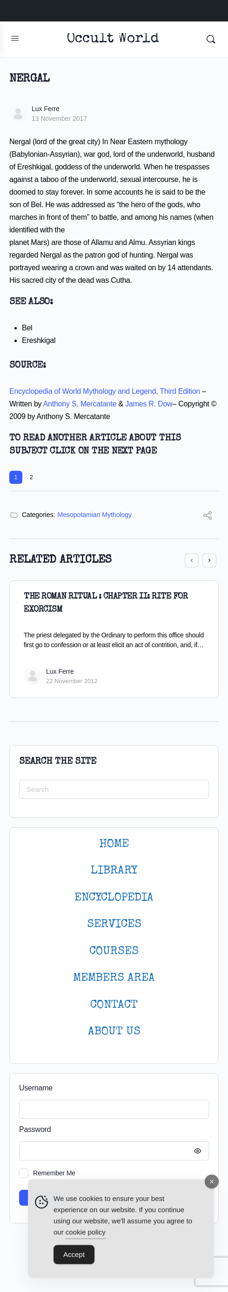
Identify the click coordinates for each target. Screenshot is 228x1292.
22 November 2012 (72, 680)
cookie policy (86, 1236)
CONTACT (114, 1005)
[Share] (207, 517)
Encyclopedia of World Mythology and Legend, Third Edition (104, 391)
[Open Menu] (14, 38)
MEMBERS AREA (114, 978)
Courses (114, 951)
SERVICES (114, 924)
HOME (114, 844)
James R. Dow (148, 404)
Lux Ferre (46, 108)
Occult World (113, 39)
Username (36, 1088)
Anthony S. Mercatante (80, 404)
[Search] (210, 39)
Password (111, 1129)
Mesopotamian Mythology (95, 514)
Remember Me (54, 1173)
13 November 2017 (59, 118)
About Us (114, 1032)
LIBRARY (114, 871)
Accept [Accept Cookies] (74, 1258)
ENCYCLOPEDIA (114, 898)
